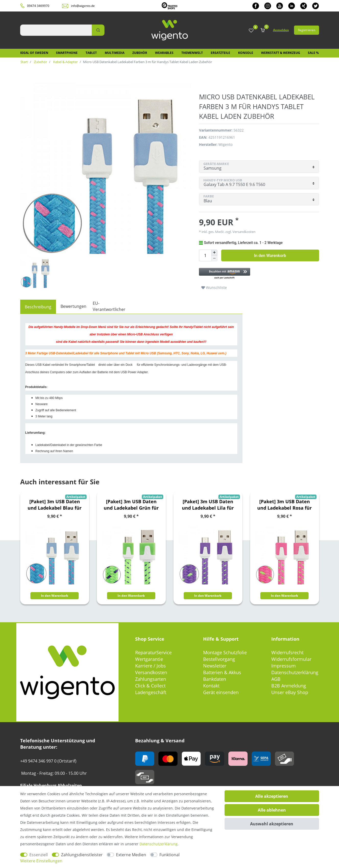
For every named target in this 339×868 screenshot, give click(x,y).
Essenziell (38, 855)
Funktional (169, 855)
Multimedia (114, 53)
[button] (256, 273)
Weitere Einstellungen (41, 861)
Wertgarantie (149, 659)
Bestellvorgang (219, 659)
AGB (275, 679)
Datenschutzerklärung (294, 672)
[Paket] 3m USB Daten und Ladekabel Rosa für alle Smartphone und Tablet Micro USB (284, 504)
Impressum (283, 666)
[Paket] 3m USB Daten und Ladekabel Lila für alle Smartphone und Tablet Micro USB (208, 504)
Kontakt (211, 686)
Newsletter (214, 666)
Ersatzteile (220, 53)
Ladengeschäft (150, 692)
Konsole (245, 53)
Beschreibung (38, 307)
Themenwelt (192, 53)
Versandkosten (243, 231)
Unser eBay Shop (289, 692)
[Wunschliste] (251, 30)
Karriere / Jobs (150, 666)
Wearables (164, 53)
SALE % (313, 53)
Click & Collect (150, 686)
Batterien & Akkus (222, 672)
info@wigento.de (83, 6)
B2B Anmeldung (288, 686)
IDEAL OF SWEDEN (34, 53)
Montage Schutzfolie (225, 652)
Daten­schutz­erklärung (158, 843)
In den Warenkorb (270, 255)
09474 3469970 (38, 6)
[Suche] (98, 30)
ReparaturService (153, 652)
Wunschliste (214, 287)
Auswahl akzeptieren (271, 824)
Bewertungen (73, 306)
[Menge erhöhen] (214, 253)
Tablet (91, 53)
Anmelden (281, 30)
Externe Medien (131, 855)
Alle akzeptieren (271, 796)
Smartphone (67, 53)
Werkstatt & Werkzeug (280, 53)
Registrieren (306, 30)
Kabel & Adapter (65, 62)
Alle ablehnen (272, 810)
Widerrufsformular (291, 659)
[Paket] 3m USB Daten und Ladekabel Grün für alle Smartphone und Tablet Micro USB (131, 504)
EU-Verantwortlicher (109, 306)
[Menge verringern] (214, 259)
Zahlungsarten (150, 679)
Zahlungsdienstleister (82, 855)
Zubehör (139, 53)
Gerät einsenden (221, 692)
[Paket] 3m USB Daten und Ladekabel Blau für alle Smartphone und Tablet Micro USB (54, 504)
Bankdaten (214, 679)
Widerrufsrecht (287, 652)
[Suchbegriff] (56, 30)
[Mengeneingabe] (205, 255)
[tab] (38, 307)
